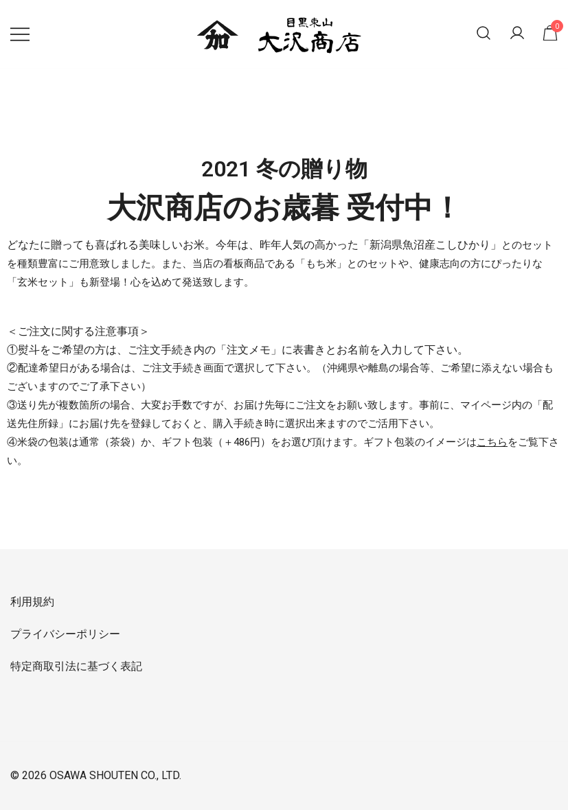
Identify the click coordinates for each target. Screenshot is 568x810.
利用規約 (32, 601)
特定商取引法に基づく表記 (76, 666)
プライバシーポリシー (65, 633)
